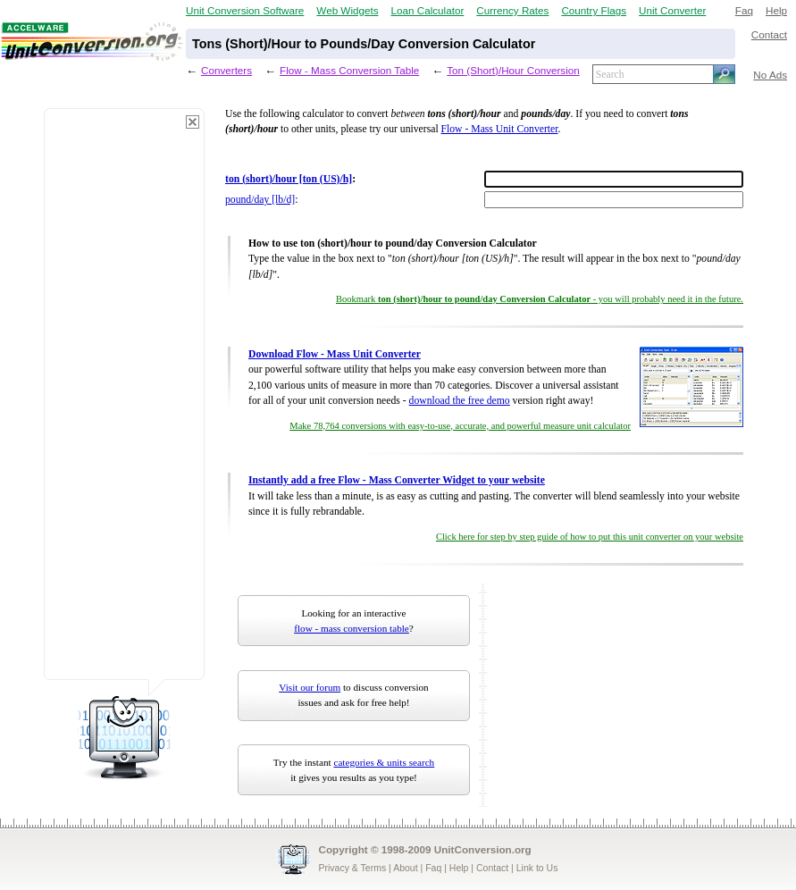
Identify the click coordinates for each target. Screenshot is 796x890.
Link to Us (537, 867)
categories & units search (383, 762)
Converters (226, 70)
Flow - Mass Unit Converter (499, 129)
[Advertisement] (124, 402)
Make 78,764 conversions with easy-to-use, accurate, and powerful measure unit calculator (460, 426)
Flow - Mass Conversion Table (349, 70)
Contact (769, 34)
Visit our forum (309, 687)
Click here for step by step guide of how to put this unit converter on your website (589, 537)
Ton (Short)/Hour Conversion (513, 70)
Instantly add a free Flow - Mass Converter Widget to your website (396, 480)
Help (776, 10)
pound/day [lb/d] (260, 200)
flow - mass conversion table (351, 628)
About (405, 867)
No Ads (770, 74)
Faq (744, 10)
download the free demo (459, 401)
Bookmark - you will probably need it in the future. (539, 299)
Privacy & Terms (353, 867)
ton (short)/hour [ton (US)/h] (288, 179)
